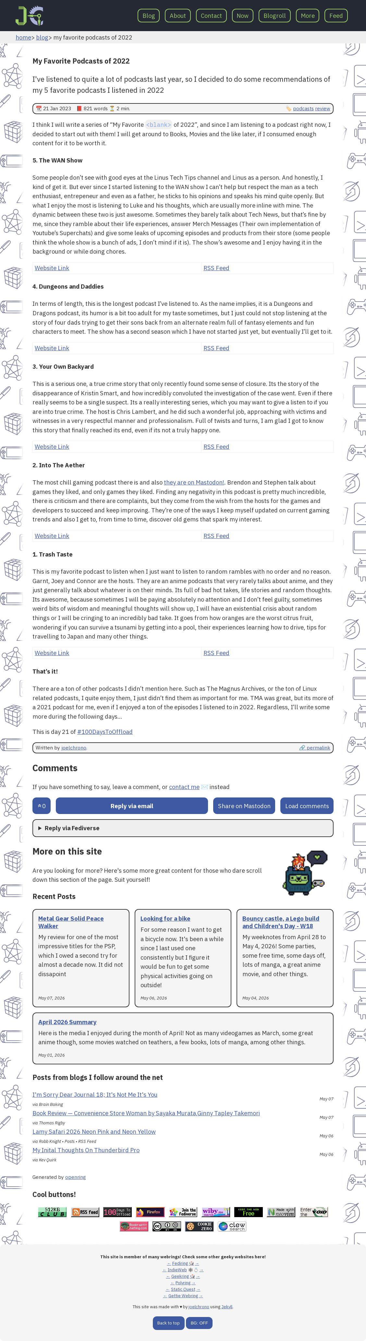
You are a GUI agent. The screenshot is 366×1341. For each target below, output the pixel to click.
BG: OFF (199, 1323)
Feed (336, 15)
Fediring (180, 1263)
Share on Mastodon (244, 806)
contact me (184, 787)
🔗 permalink (314, 747)
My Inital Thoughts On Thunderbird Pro (86, 1150)
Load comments (307, 806)
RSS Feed (216, 268)
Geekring (180, 1276)
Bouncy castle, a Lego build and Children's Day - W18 (280, 922)
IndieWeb (177, 1270)
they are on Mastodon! (194, 482)
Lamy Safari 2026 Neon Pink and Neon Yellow (94, 1131)
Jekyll (226, 1307)
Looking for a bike (165, 918)
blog (42, 37)
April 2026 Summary (67, 1022)
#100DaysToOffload (105, 732)
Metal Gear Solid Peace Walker (71, 922)
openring (75, 1177)
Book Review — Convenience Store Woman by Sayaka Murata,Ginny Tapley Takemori (146, 1113)
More (308, 15)
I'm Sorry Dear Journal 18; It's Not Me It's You (94, 1094)
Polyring (183, 1283)
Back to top (168, 1323)
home (23, 37)
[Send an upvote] (41, 805)
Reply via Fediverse (72, 828)
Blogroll (274, 15)
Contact (211, 15)
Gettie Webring (183, 1296)
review (322, 108)
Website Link (52, 268)
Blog (148, 15)
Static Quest (183, 1289)
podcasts (303, 108)
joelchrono (73, 747)
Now (243, 15)
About (178, 15)
